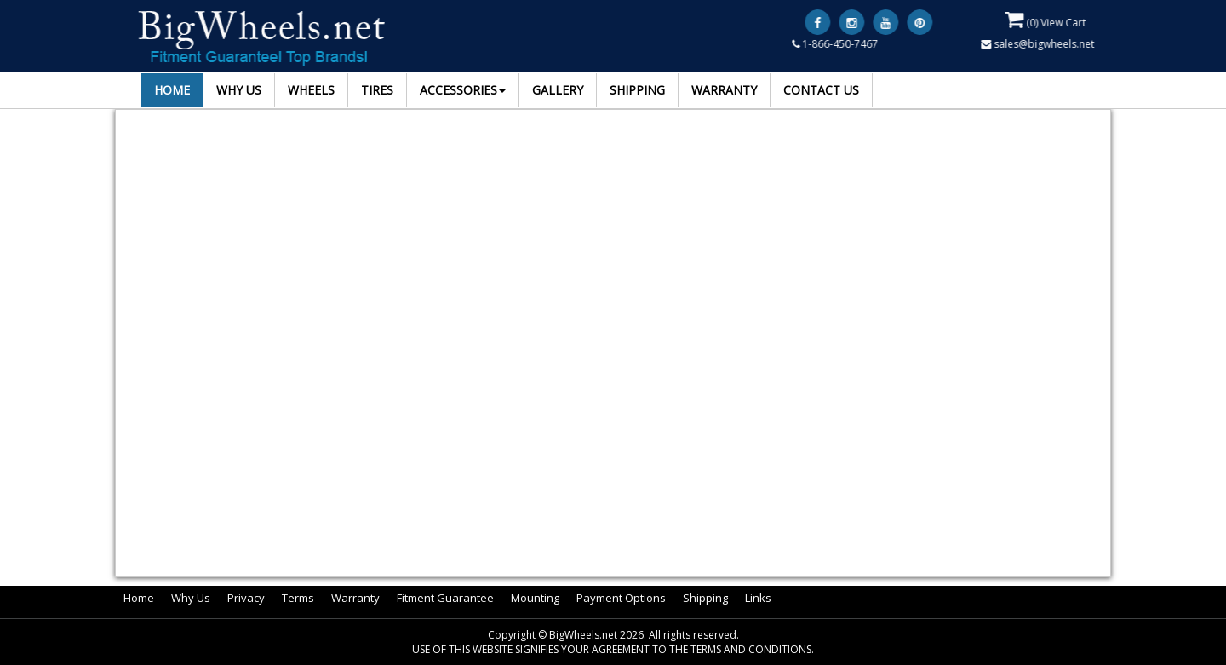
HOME (172, 90)
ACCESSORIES (463, 90)
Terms (298, 597)
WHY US (238, 90)
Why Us (190, 597)
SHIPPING (637, 90)
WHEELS (311, 90)
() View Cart (1045, 19)
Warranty (355, 597)
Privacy (246, 597)
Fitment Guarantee (445, 597)
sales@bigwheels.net (1038, 44)
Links (758, 597)
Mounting (535, 597)
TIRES (377, 90)
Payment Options (621, 597)
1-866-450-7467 (836, 44)
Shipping (705, 597)
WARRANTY (724, 90)
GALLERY (557, 90)
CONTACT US (821, 90)
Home (138, 597)
